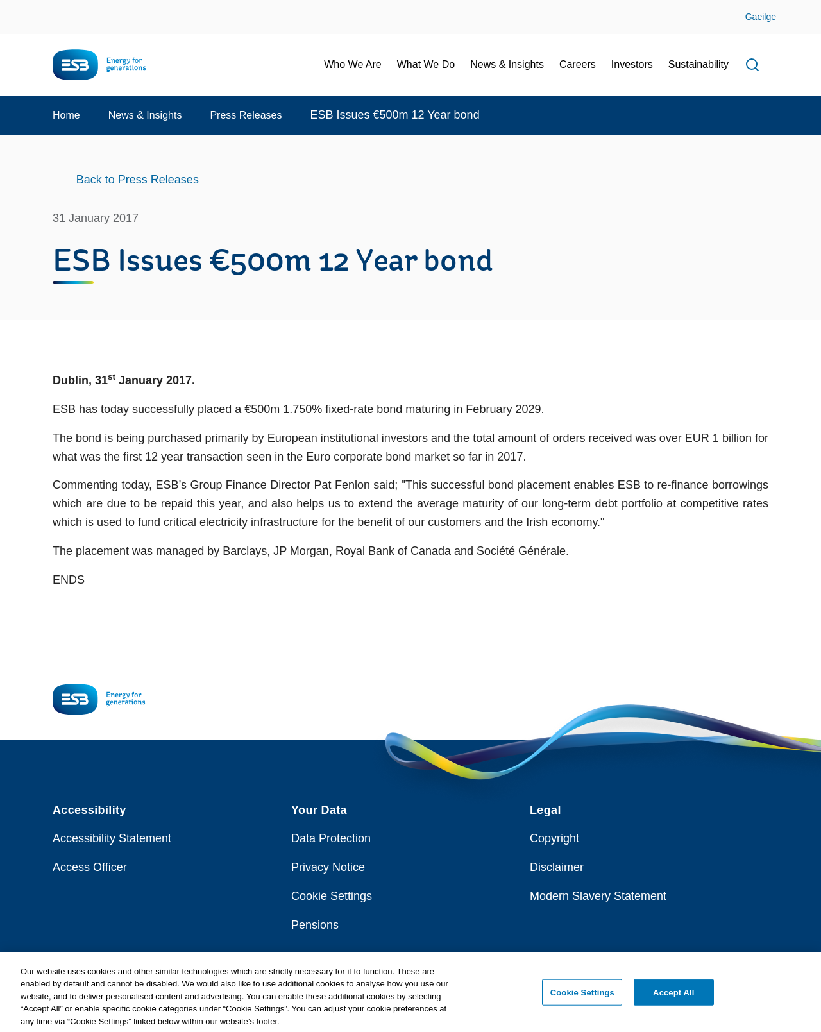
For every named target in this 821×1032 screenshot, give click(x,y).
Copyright (554, 838)
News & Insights (145, 115)
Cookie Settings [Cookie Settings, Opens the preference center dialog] (582, 996)
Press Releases (246, 115)
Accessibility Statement (112, 838)
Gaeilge (760, 17)
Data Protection (331, 838)
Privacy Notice (328, 867)
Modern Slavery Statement (598, 896)
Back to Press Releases (137, 179)
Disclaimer (557, 867)
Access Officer (90, 867)
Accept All (673, 996)
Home (66, 115)
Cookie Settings (331, 896)
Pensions (315, 924)
